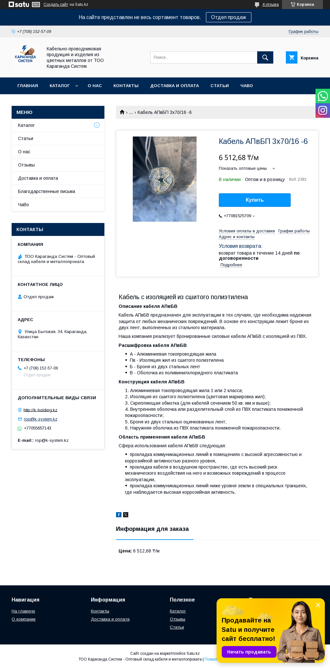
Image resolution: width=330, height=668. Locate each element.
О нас (95, 85)
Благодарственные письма (46, 191)
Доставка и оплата (174, 85)
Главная (27, 85)
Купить (255, 200)
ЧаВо (246, 85)
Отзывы (26, 164)
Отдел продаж (228, 17)
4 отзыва (270, 4)
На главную (23, 611)
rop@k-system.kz (40, 419)
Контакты (126, 85)
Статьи (219, 85)
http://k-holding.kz (40, 409)
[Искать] (265, 57)
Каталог (60, 85)
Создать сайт (56, 4)
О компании (23, 619)
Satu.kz (193, 653)
